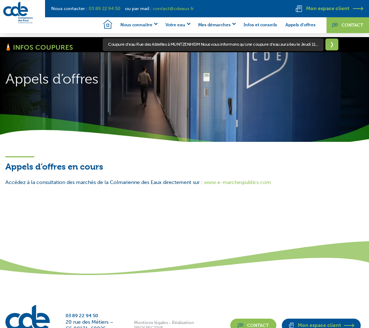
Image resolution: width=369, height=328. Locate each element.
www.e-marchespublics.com (237, 184)
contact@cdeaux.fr (173, 8)
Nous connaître (129, 24)
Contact (347, 26)
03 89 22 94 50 (104, 8)
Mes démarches (207, 24)
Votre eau (168, 24)
